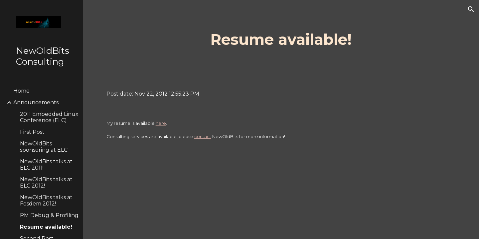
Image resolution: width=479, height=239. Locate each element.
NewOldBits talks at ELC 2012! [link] (46, 182)
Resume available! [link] (46, 227)
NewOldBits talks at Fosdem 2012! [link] (46, 200)
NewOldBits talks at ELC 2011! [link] (46, 164)
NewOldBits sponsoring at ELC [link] (44, 146)
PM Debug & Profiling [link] (49, 215)
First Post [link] (32, 132)
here (161, 123)
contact (202, 136)
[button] (471, 9)
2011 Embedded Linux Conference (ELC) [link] (49, 117)
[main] (281, 40)
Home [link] (21, 91)
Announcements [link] (36, 102)
